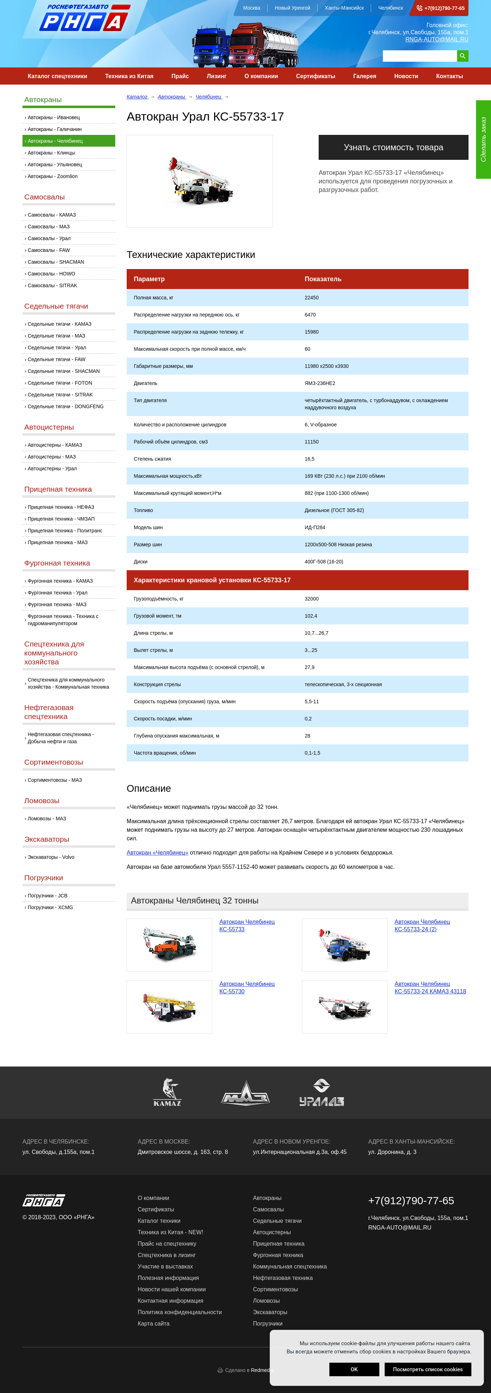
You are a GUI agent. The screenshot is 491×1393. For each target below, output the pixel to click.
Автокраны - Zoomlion (53, 176)
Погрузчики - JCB (48, 895)
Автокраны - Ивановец (54, 117)
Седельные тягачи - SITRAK (60, 394)
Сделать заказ (483, 139)
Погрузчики (43, 877)
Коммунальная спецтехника (290, 1266)
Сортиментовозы (53, 762)
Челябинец (209, 97)
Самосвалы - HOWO (51, 274)
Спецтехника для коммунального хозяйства (54, 653)
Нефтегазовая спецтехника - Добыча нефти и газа (61, 737)
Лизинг (217, 76)
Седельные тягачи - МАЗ (56, 336)
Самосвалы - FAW (49, 250)
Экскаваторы (46, 839)
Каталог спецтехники (57, 76)
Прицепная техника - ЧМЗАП (61, 519)
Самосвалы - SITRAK (52, 285)
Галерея (364, 76)
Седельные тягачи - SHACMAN (64, 371)
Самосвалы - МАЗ (49, 226)
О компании (261, 76)
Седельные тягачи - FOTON (60, 383)
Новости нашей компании (172, 1289)
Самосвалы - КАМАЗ (52, 215)
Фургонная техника (57, 563)
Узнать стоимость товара (393, 147)
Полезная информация (168, 1278)
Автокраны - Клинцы (51, 153)
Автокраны (43, 99)
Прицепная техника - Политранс (65, 530)
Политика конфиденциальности (180, 1312)
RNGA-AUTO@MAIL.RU (437, 39)
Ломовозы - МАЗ (47, 818)
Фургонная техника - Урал (58, 593)
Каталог (138, 97)
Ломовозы (42, 800)
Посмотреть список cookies (428, 1369)
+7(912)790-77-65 (445, 8)
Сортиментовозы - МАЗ (55, 780)
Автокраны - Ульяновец (55, 164)
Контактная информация (170, 1301)
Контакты (449, 76)
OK (354, 1369)
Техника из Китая (129, 76)
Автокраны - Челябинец (55, 141)
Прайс (180, 76)
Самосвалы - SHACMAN (56, 262)
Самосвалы (44, 197)
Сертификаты (315, 76)
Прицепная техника (58, 489)
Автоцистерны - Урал (52, 468)
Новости (406, 76)
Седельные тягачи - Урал (57, 347)
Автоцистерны (49, 427)
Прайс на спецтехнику (167, 1244)
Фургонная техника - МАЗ (57, 604)
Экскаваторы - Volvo (51, 857)
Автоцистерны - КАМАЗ (55, 445)
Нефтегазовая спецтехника (49, 711)
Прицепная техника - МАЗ (58, 542)
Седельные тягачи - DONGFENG (66, 406)
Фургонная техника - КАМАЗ (60, 581)
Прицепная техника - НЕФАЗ (61, 507)
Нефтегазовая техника (283, 1278)
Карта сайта (153, 1324)
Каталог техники (159, 1221)
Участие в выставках (165, 1266)
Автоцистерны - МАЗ (52, 457)
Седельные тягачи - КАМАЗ (60, 324)
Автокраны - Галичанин (55, 129)
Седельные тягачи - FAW (57, 359)
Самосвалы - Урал (49, 238)
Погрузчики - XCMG (50, 907)
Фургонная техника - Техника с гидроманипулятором (63, 619)
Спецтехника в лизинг (167, 1255)
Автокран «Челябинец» (157, 853)
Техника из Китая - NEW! (170, 1232)
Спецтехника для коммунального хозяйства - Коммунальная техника (68, 683)
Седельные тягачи (56, 306)
